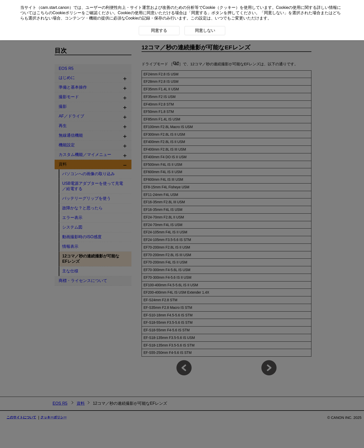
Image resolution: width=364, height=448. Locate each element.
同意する (199, 13)
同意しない (274, 13)
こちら (42, 13)
